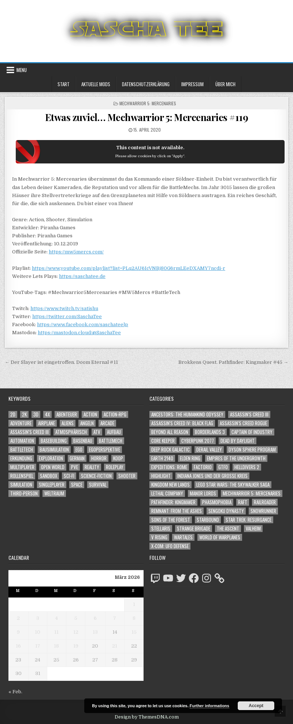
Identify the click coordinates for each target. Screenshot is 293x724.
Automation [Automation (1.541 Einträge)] (22, 440)
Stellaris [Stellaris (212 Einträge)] (160, 528)
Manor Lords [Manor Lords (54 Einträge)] (203, 493)
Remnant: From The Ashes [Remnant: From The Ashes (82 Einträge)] (176, 511)
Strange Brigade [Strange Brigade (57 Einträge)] (193, 528)
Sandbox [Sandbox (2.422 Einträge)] (48, 475)
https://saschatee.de (82, 276)
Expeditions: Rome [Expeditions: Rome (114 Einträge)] (169, 467)
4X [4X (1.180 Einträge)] (47, 414)
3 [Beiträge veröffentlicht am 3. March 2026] (37, 618)
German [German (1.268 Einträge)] (77, 458)
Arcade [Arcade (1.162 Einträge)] (107, 423)
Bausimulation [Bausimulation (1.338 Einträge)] (54, 449)
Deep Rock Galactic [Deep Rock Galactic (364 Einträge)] (170, 449)
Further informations (209, 706)
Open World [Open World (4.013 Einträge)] (52, 467)
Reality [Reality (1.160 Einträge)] (92, 467)
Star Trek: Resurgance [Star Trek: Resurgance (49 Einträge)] (248, 519)
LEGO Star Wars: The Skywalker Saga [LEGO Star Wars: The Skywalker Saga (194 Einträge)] (233, 484)
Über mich (225, 84)
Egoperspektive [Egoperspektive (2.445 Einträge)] (104, 449)
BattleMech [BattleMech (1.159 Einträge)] (110, 440)
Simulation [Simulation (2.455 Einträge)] (21, 484)
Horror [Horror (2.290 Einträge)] (99, 458)
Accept (256, 705)
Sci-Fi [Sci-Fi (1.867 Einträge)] (69, 475)
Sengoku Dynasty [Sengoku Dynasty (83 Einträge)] (226, 511)
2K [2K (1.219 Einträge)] (24, 414)
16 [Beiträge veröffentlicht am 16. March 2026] (18, 646)
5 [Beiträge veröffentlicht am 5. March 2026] (75, 618)
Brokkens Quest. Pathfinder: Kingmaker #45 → (233, 362)
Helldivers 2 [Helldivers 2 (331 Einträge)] (246, 467)
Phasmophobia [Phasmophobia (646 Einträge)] (216, 502)
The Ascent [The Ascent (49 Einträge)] (228, 528)
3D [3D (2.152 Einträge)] (35, 414)
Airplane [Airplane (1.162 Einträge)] (46, 423)
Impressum (192, 84)
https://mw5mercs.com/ (76, 251)
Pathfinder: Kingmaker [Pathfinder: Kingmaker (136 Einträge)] (173, 502)
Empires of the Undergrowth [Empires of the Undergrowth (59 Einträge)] (236, 458)
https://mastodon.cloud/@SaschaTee (79, 332)
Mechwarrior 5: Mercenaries (147, 103)
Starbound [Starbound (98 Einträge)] (208, 519)
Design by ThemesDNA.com (147, 717)
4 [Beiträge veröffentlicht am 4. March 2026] (56, 618)
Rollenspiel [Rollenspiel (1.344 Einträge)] (21, 475)
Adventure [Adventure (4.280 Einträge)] (20, 423)
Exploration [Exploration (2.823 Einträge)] (51, 458)
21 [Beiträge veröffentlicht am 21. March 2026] (114, 646)
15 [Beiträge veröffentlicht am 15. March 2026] (134, 632)
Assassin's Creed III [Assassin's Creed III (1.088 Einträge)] (29, 432)
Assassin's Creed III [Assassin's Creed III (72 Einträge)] (249, 414)
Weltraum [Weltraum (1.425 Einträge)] (54, 493)
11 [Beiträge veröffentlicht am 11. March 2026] (56, 632)
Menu (21, 69)
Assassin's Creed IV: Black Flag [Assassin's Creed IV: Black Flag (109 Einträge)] (182, 423)
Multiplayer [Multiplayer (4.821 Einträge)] (22, 467)
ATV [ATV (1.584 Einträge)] (96, 432)
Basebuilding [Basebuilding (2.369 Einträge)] (54, 440)
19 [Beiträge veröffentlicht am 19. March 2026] (75, 646)
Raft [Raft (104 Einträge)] (242, 502)
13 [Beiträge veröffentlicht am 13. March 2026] (95, 632)
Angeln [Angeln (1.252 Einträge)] (87, 423)
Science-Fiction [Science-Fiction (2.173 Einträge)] (96, 475)
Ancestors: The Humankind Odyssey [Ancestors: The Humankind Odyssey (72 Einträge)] (187, 414)
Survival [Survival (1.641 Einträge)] (98, 484)
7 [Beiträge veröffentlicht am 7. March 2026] (114, 618)
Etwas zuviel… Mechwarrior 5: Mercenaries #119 (146, 117)
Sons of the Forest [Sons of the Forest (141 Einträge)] (170, 519)
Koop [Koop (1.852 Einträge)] (118, 458)
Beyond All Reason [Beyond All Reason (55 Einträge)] (169, 432)
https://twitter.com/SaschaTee (67, 316)
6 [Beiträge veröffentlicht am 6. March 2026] (95, 618)
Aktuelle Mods (95, 84)
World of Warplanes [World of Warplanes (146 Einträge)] (219, 537)
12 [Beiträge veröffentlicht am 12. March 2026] (75, 632)
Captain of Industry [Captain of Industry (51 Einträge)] (251, 432)
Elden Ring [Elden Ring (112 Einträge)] (190, 458)
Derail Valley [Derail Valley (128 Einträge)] (209, 449)
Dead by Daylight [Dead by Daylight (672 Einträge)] (237, 440)
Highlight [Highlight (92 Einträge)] (161, 475)
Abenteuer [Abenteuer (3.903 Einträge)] (66, 414)
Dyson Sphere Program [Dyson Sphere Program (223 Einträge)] (252, 449)
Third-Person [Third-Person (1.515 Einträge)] (24, 493)
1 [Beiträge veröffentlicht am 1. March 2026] (134, 604)
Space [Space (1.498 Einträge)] (76, 484)
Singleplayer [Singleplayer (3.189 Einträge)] (51, 484)
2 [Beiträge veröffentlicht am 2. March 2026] (18, 618)
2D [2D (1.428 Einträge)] (12, 414)
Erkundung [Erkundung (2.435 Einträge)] (21, 458)
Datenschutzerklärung (146, 84)
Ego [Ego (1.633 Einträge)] (78, 449)
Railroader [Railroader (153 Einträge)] (265, 502)
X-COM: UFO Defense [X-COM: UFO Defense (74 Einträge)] (170, 546)
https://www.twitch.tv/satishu (64, 308)
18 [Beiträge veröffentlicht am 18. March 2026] (56, 646)
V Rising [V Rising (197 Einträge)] (159, 537)
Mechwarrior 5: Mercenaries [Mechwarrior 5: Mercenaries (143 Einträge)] (252, 493)
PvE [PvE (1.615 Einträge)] (74, 467)
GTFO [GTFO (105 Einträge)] (223, 467)
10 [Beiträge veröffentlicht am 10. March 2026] (37, 632)
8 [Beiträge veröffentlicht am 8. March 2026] (134, 618)
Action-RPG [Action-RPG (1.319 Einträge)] (115, 414)
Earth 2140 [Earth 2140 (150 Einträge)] (162, 458)
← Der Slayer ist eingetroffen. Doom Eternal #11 (61, 362)
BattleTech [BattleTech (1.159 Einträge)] (21, 449)
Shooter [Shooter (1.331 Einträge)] (127, 475)
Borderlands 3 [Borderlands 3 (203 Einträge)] (210, 432)
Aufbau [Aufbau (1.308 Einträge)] (114, 432)
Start (64, 84)
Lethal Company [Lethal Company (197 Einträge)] (167, 493)
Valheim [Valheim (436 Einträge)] (253, 528)
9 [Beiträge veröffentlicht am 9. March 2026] (18, 632)
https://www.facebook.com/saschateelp (82, 324)
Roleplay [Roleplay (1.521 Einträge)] (114, 467)
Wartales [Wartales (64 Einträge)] (183, 537)
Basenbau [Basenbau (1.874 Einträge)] (82, 440)
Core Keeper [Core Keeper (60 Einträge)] (163, 440)
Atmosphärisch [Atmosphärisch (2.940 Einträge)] (71, 432)
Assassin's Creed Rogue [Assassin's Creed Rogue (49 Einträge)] (243, 423)
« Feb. (15, 691)
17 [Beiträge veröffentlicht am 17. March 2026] (37, 646)
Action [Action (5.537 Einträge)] (90, 414)
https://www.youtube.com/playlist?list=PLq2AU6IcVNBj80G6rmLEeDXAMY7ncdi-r (128, 268)
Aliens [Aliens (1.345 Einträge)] (68, 423)
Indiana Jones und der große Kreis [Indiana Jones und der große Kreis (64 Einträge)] (212, 475)
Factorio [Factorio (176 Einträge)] (203, 467)
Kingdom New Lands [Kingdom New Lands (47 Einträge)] (170, 484)
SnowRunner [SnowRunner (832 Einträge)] (263, 511)
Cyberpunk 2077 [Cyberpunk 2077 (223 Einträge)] (197, 440)
